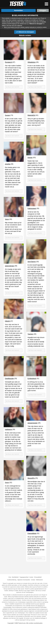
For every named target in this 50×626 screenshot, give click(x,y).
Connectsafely (7, 607)
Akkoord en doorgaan (25, 32)
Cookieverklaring (11, 579)
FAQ (10, 577)
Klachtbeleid (15, 577)
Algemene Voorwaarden (23, 579)
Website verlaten (25, 35)
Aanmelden (18, 10)
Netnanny (40, 605)
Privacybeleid (37, 577)
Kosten (31, 577)
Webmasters (39, 579)
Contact (33, 579)
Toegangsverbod (24, 577)
